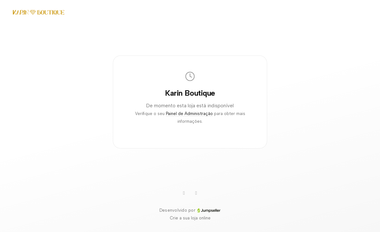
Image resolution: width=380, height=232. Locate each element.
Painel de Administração (189, 113)
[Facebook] (196, 193)
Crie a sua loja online (190, 218)
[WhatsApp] (184, 193)
